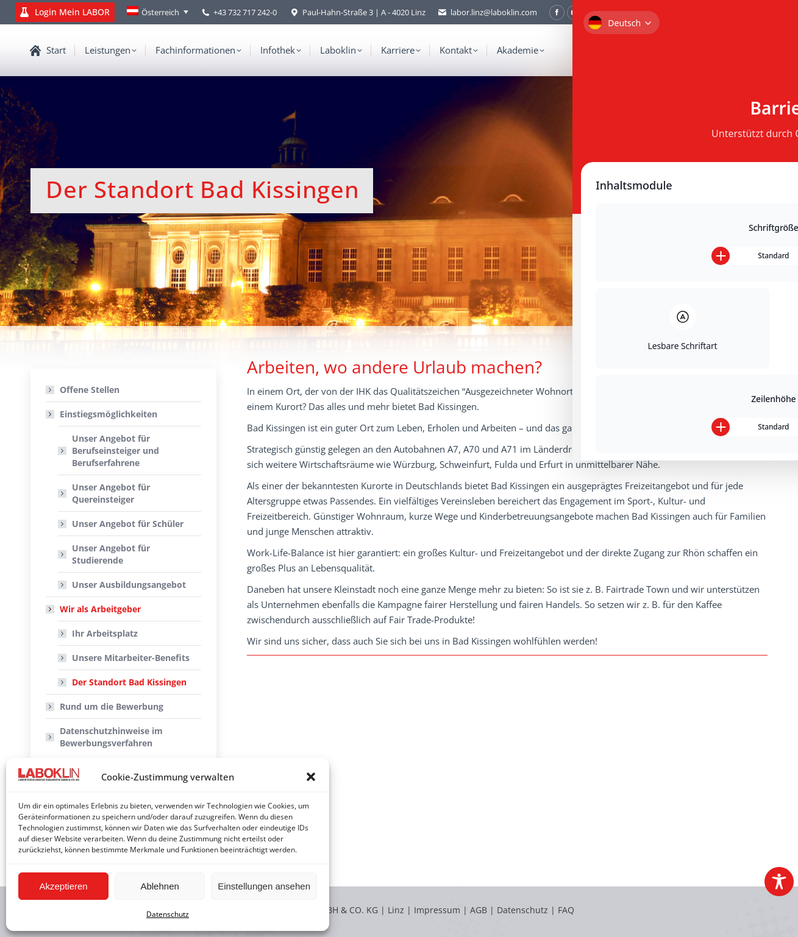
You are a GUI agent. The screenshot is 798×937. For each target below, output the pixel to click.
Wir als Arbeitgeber (94, 609)
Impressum (437, 910)
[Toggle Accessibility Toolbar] (779, 881)
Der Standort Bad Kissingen (129, 682)
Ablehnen (159, 886)
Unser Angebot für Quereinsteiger (111, 493)
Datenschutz (167, 914)
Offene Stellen (89, 389)
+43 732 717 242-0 (245, 12)
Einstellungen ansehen (264, 886)
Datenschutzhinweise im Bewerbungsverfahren (111, 737)
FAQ (566, 910)
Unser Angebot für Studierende (111, 554)
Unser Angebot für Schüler (127, 523)
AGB (480, 910)
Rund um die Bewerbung (111, 706)
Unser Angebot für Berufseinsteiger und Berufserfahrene (115, 450)
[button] (311, 777)
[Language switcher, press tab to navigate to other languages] (157, 12)
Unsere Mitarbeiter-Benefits (131, 657)
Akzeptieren (63, 886)
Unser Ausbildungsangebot (129, 584)
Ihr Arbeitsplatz (105, 633)
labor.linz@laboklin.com (487, 12)
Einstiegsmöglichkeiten (102, 414)
